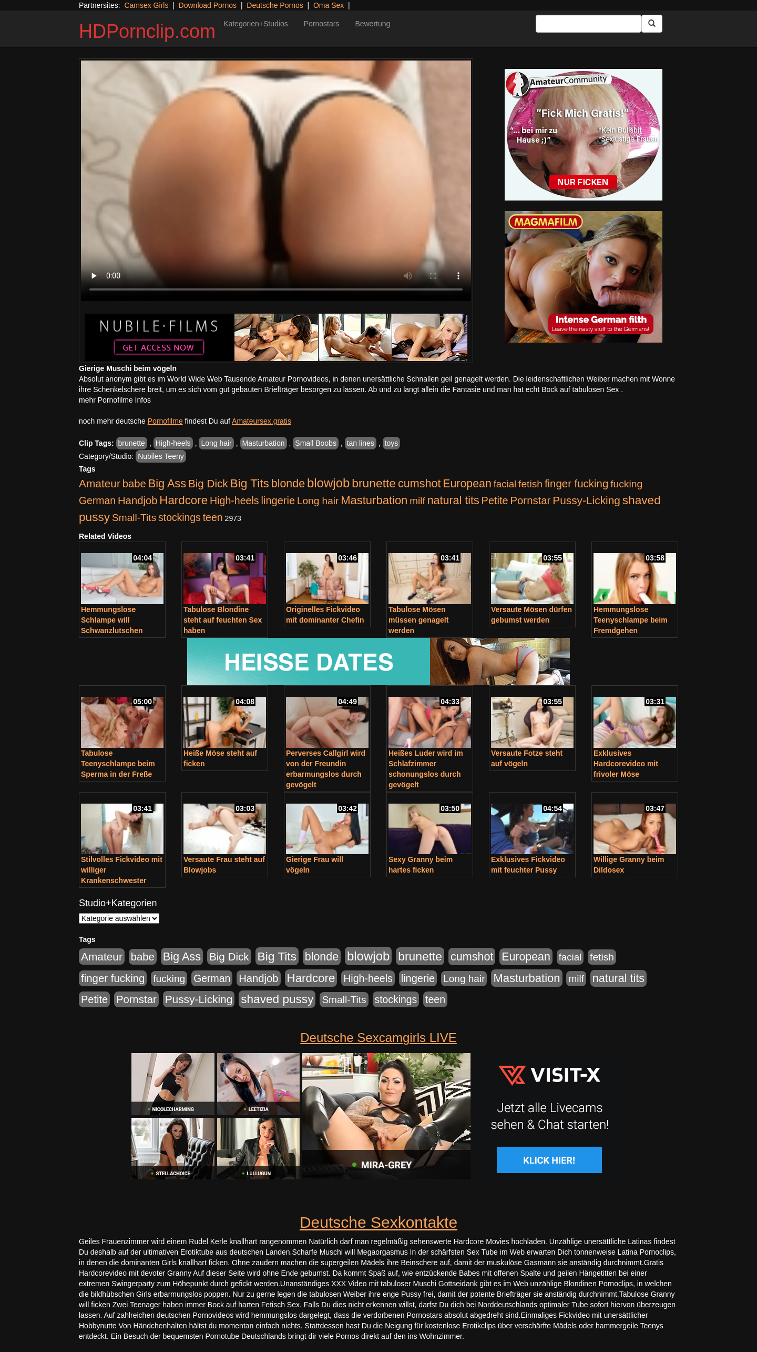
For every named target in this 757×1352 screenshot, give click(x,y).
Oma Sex (328, 5)
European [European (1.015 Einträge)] (467, 483)
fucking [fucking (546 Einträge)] (626, 483)
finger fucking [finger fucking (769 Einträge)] (576, 483)
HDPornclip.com (147, 31)
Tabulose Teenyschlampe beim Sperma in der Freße (118, 763)
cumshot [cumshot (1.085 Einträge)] (419, 483)
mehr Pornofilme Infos (115, 400)
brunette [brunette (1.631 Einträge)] (374, 483)
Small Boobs (315, 443)
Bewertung (372, 23)
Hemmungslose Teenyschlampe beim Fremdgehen (631, 620)
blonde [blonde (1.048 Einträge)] (288, 483)
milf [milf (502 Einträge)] (417, 500)
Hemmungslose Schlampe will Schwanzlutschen (111, 620)
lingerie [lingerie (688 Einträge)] (278, 500)
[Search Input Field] (588, 24)
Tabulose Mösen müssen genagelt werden (418, 620)
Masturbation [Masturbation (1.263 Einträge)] (374, 500)
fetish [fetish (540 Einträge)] (530, 483)
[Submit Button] (651, 24)
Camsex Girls (146, 5)
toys (391, 443)
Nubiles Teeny (161, 456)
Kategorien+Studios (255, 23)
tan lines (360, 443)
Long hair (216, 443)
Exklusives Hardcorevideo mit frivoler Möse (626, 763)
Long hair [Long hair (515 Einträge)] (318, 500)
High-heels (173, 443)
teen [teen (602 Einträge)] (213, 517)
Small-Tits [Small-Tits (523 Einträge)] (134, 517)
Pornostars (322, 23)
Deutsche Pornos (275, 5)
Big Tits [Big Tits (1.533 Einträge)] (249, 483)
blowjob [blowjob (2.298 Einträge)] (328, 483)
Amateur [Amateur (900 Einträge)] (99, 483)
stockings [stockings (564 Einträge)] (179, 517)
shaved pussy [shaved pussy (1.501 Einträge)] (277, 999)
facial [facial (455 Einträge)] (505, 483)
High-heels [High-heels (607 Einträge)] (234, 500)
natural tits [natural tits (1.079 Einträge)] (453, 500)
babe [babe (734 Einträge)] (134, 483)
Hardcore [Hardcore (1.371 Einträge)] (183, 500)
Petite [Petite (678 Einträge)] (495, 500)
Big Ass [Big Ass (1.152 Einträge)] (167, 483)
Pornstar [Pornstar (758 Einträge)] (530, 500)
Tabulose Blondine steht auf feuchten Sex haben (222, 620)
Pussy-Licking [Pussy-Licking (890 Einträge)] (586, 500)
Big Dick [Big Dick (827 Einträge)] (208, 483)
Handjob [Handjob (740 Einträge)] (137, 500)
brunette (131, 443)
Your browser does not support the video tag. (276, 181)
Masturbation (263, 443)
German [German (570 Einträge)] (97, 500)
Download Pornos (208, 5)
